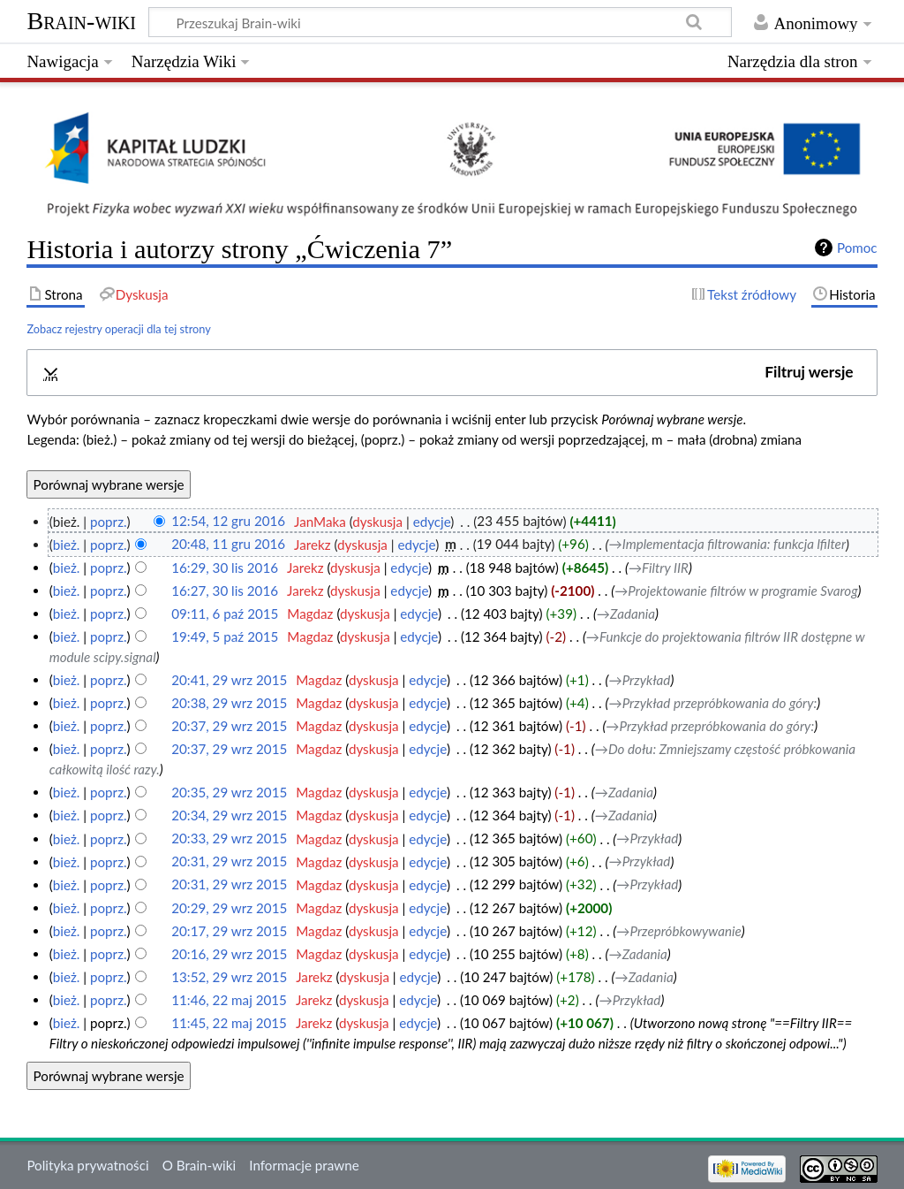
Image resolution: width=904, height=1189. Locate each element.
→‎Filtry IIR (659, 567)
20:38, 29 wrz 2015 (229, 703)
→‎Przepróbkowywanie (678, 931)
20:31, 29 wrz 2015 (229, 862)
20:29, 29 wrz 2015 (229, 908)
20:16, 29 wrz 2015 (229, 954)
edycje (432, 522)
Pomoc (857, 247)
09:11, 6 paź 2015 (224, 613)
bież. (66, 545)
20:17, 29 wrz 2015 (229, 931)
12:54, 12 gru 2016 (228, 522)
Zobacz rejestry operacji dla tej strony (118, 329)
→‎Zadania (626, 613)
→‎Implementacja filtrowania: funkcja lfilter (728, 545)
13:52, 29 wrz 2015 (229, 977)
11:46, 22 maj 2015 (229, 1000)
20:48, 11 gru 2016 (228, 545)
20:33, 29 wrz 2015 (229, 839)
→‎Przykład (639, 680)
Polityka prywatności (87, 1165)
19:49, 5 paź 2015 (224, 636)
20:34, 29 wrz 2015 (229, 815)
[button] (452, 373)
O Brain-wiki (199, 1165)
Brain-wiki (81, 20)
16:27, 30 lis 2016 (224, 590)
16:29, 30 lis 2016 (224, 567)
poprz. (108, 522)
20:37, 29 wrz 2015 (229, 726)
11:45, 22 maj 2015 (229, 1023)
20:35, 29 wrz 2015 (229, 792)
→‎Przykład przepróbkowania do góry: (712, 703)
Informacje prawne (303, 1165)
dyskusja (377, 522)
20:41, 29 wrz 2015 (229, 680)
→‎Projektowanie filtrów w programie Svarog (735, 590)
